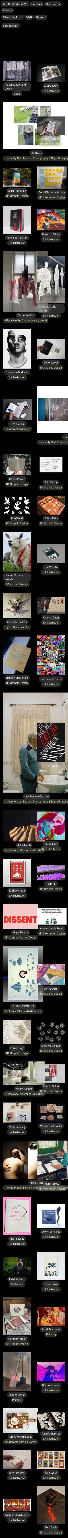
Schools (36, 4)
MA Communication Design (20, 937)
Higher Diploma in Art (17, 627)
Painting (51, 1334)
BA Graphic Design (51, 144)
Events (7, 10)
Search (41, 17)
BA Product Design (17, 584)
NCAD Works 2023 (15, 4)
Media (16, 94)
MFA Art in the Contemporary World (26, 320)
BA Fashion (17, 1284)
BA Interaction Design (17, 429)
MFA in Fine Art (51, 849)
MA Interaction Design (52, 197)
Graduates (53, 4)
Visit (29, 17)
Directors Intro (12, 17)
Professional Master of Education (24, 850)
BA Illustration (51, 91)
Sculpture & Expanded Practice (23, 1011)
